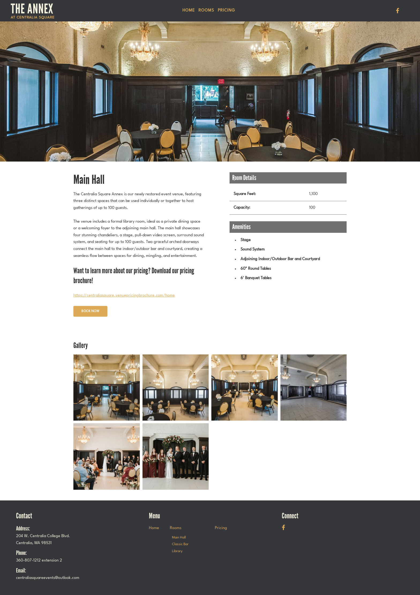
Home (188, 11)
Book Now (90, 311)
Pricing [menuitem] (226, 11)
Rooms (206, 11)
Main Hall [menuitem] (179, 537)
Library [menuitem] (177, 551)
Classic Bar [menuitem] (180, 544)
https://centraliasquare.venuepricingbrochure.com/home (124, 296)
